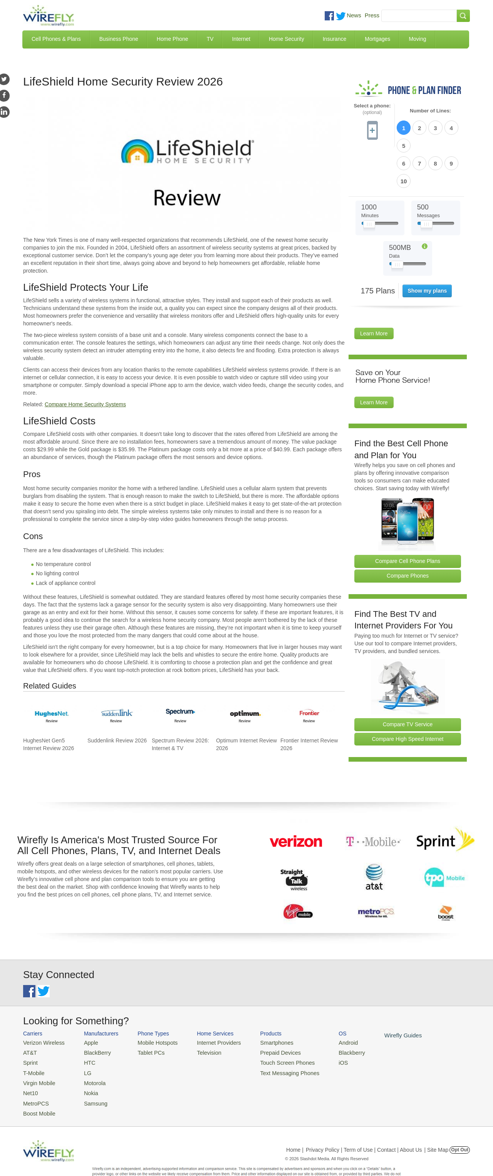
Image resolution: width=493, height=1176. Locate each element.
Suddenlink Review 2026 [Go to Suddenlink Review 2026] (117, 740)
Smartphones (262, 1026)
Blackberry (331, 1035)
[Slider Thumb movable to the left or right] (369, 184)
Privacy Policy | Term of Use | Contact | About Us (364, 1127)
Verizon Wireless (41, 1026)
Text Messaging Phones (273, 1054)
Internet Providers (208, 1026)
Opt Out (459, 1127)
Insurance (334, 39)
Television (200, 1035)
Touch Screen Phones (271, 1044)
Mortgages (377, 39)
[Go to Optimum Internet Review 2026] (244, 715)
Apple (86, 1026)
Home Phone (172, 39)
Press (372, 15)
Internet (241, 39)
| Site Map (436, 1127)
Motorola (89, 1063)
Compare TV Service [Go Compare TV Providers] (408, 682)
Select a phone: (372, 109)
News (354, 15)
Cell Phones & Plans (56, 39)
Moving (417, 39)
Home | (295, 1127)
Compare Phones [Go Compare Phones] (408, 534)
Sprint (29, 1044)
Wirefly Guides (380, 1018)
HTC (85, 1044)
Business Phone (118, 39)
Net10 (30, 1072)
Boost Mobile (37, 1091)
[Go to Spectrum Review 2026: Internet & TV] (179, 715)
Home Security (286, 39)
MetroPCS (34, 1082)
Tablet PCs (145, 1035)
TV (210, 39)
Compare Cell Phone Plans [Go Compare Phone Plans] (407, 519)
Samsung (90, 1082)
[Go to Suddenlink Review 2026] (115, 715)
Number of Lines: (430, 111)
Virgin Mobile (37, 1063)
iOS (324, 1044)
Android (328, 1026)
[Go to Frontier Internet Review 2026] (308, 715)
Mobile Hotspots (151, 1026)
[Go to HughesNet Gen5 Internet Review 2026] (51, 715)
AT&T (29, 1035)
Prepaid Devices (265, 1035)
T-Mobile (32, 1054)
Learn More (374, 291)
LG (83, 1054)
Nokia (86, 1072)
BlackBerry (92, 1035)
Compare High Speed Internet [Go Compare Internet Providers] (408, 697)
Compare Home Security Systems (85, 404)
